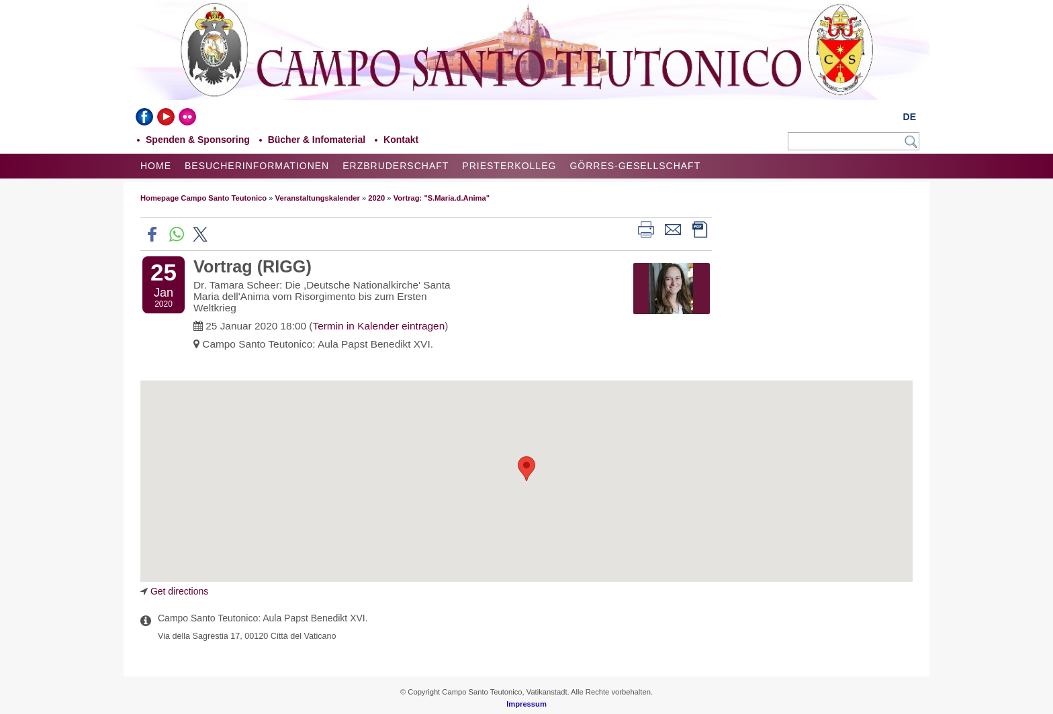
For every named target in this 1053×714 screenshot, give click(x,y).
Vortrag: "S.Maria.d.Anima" (442, 198)
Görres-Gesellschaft (634, 165)
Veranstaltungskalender (317, 198)
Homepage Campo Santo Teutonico (203, 198)
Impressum (526, 704)
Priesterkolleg (509, 165)
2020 (376, 198)
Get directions (179, 591)
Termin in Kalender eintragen (378, 326)
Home (155, 165)
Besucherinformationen (257, 165)
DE (909, 116)
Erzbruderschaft (395, 165)
